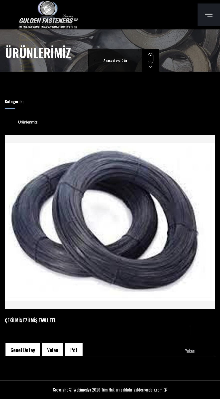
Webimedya (82, 390)
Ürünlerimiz (24, 122)
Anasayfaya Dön (115, 60)
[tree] (110, 122)
